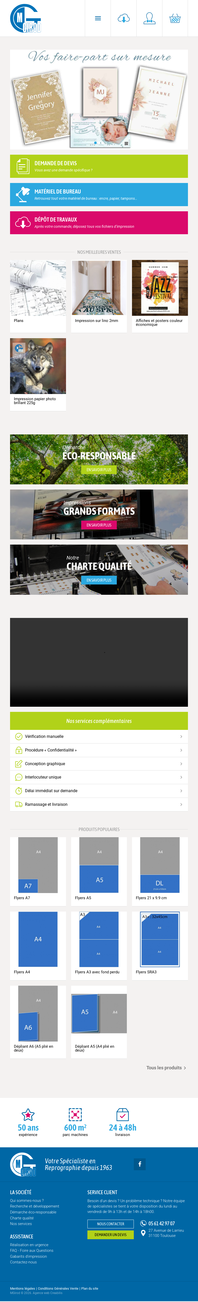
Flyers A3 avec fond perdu (97, 973)
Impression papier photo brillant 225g (35, 401)
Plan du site (89, 1289)
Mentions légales (22, 1289)
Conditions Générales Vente (58, 1289)
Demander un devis (111, 1236)
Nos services (21, 1224)
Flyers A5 (83, 898)
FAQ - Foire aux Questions (31, 1251)
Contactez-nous (23, 1263)
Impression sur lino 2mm (96, 320)
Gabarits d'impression (28, 1257)
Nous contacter (110, 1225)
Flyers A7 (22, 898)
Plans (18, 320)
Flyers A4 (22, 973)
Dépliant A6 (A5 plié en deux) (33, 1049)
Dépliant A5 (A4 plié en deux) (94, 1049)
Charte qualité (22, 1219)
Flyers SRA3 (146, 973)
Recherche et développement (34, 1207)
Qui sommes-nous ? (27, 1201)
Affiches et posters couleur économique (159, 322)
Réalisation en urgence (29, 1245)
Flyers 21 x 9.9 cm (151, 898)
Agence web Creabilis (47, 1294)
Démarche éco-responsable (33, 1213)
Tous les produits (167, 1069)
